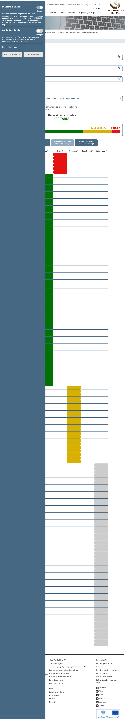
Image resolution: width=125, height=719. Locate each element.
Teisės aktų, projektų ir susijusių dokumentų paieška (67, 665)
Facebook (102, 686)
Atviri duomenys (102, 672)
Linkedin (102, 704)
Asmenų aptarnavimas (104, 662)
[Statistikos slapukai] (39, 31)
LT (91, 5)
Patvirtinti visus (33, 54)
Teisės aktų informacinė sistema (52, 5)
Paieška (52, 697)
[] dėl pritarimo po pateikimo (41, 98)
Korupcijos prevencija (56, 678)
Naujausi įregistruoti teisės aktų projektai (63, 668)
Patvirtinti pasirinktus (12, 54)
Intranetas (52, 700)
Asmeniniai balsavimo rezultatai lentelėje (62, 142)
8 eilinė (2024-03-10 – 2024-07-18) (17, 68)
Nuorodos (52, 687)
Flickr (101, 689)
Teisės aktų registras (75, 5)
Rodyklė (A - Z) (54, 694)
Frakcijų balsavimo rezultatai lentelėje (86, 142)
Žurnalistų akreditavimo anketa (107, 668)
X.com (101, 693)
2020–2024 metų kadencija (15, 57)
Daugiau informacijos (10, 47)
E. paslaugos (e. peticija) (89, 12)
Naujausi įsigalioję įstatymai (59, 672)
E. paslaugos (100, 665)
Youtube (102, 697)
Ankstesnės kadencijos (46, 12)
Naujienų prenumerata (104, 675)
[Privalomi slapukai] (39, 7)
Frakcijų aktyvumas (48, 33)
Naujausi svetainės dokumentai (60, 675)
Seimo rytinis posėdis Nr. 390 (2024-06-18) (21, 79)
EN (95, 5)
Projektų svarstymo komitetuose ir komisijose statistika (78, 33)
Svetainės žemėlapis (56, 690)
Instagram (102, 700)
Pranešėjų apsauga (56, 682)
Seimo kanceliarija (67, 12)
